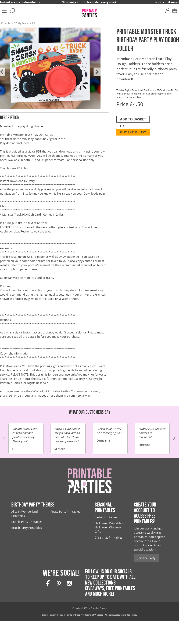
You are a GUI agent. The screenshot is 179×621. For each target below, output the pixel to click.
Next (95, 69)
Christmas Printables (108, 537)
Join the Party (146, 558)
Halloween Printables (109, 523)
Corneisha (110, 435)
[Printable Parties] (89, 11)
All (33, 23)
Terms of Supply (74, 614)
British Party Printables (26, 528)
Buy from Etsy (133, 132)
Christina (152, 437)
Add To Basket (133, 119)
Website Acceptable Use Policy (121, 614)
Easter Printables (106, 517)
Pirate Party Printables (65, 512)
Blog (44, 614)
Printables (7, 23)
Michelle (68, 439)
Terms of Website (94, 614)
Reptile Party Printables (26, 522)
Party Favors (22, 23)
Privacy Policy (56, 614)
